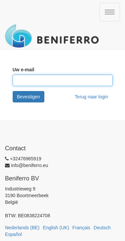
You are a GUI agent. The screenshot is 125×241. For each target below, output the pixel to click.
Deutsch (102, 227)
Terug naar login (91, 96)
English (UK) (56, 227)
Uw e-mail (23, 69)
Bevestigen (28, 96)
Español (13, 234)
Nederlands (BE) (22, 227)
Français (81, 227)
